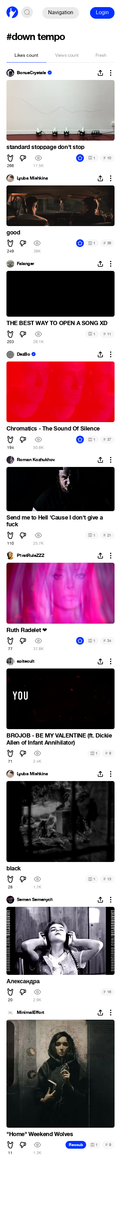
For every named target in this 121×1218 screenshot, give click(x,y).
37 (107, 439)
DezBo (23, 354)
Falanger (25, 264)
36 (107, 243)
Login (102, 12)
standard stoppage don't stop (45, 147)
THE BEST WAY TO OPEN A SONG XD (56, 323)
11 (107, 334)
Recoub (76, 1144)
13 (107, 879)
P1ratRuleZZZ (30, 555)
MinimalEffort (30, 1012)
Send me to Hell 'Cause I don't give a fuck (54, 521)
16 (107, 992)
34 (107, 641)
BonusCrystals (31, 73)
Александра (23, 981)
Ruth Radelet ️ (26, 630)
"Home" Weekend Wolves (39, 1134)
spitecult (25, 661)
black (13, 868)
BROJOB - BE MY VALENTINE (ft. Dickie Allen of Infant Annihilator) (59, 739)
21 (107, 535)
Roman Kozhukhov (36, 460)
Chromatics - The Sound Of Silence (53, 428)
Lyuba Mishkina (32, 178)
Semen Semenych (35, 899)
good (13, 232)
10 (107, 158)
